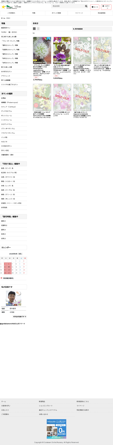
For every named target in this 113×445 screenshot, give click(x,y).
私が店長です (19, 317)
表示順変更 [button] (78, 29)
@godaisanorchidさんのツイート (12, 324)
